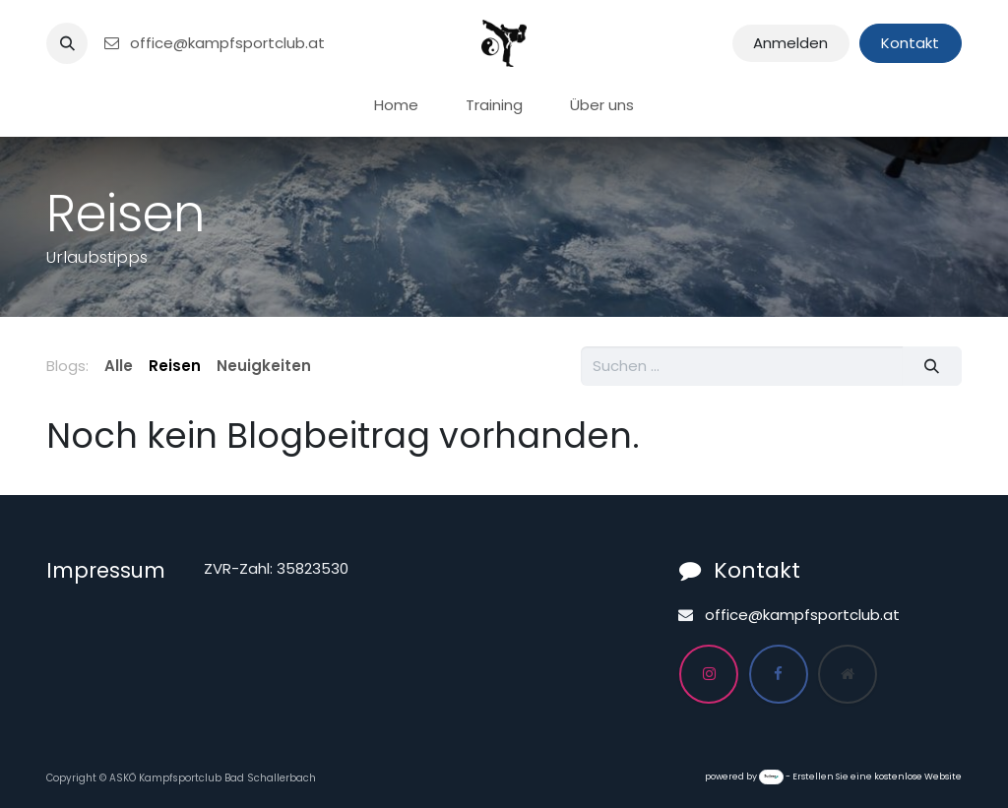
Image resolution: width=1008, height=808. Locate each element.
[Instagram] (708, 674)
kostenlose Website (918, 776)
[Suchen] (932, 366)
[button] (67, 43)
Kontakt (910, 42)
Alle (118, 365)
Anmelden (790, 42)
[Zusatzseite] (847, 674)
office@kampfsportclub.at (213, 42)
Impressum (105, 570)
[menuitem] (396, 106)
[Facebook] (778, 674)
